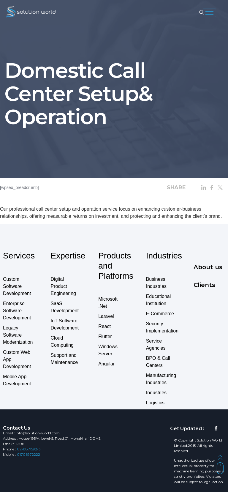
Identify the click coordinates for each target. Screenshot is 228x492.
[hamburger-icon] (209, 13)
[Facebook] (216, 428)
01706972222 (28, 454)
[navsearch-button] (201, 12)
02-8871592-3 (29, 449)
